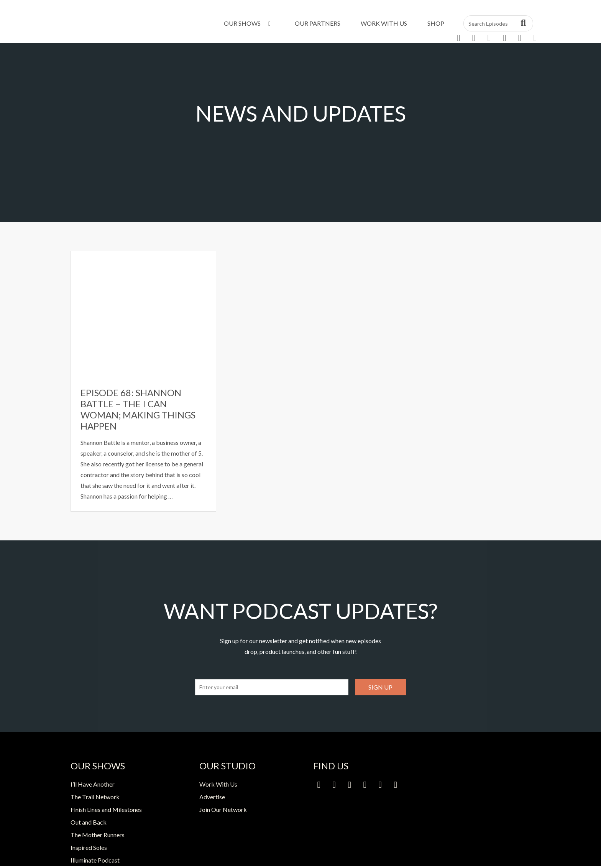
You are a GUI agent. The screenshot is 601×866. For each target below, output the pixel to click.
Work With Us (384, 23)
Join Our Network (223, 809)
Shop (435, 23)
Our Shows (248, 23)
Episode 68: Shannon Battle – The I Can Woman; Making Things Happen (137, 409)
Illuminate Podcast (95, 860)
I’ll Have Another (93, 784)
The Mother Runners (98, 834)
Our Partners (317, 23)
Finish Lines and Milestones (106, 809)
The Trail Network (95, 796)
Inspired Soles (89, 847)
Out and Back (89, 822)
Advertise (212, 796)
